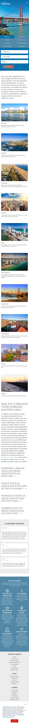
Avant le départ (14, 695)
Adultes (7, 36)
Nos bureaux (14, 658)
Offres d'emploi (14, 668)
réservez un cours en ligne (9, 457)
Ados (22, 36)
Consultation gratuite (14, 676)
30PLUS (7, 43)
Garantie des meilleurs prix (14, 662)
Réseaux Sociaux (14, 669)
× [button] (25, 704)
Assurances (14, 680)
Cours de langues (14, 690)
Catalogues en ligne (14, 682)
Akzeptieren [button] (14, 720)
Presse (14, 666)
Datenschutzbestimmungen (8, 717)
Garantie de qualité (14, 660)
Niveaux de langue (14, 697)
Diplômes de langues (14, 699)
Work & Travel (21, 40)
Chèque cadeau (14, 678)
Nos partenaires (14, 664)
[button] (14, 472)
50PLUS (7, 40)
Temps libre (14, 694)
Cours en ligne (7, 46)
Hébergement (14, 692)
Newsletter (14, 683)
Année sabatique (22, 43)
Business (22, 46)
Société (14, 656)
